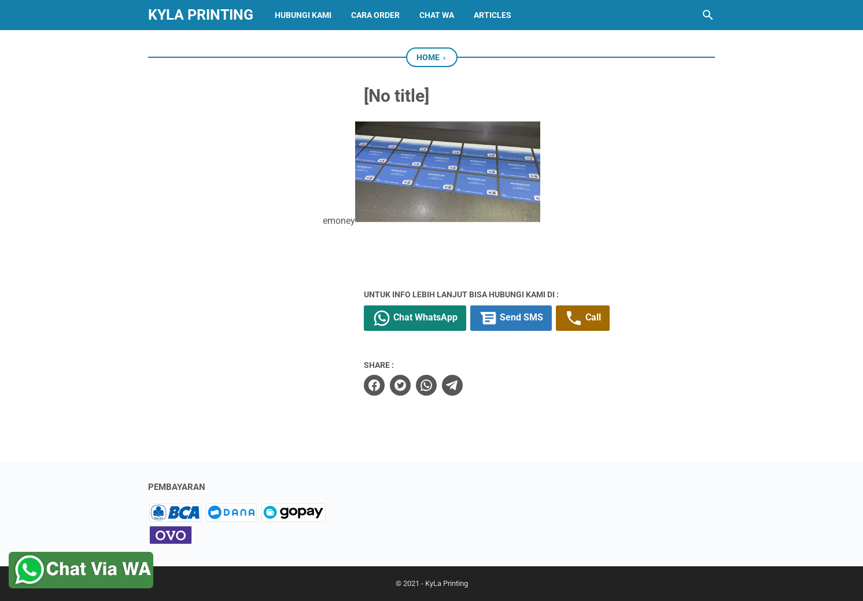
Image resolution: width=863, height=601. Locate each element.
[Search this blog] (708, 15)
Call (583, 318)
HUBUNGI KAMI (303, 15)
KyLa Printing (200, 14)
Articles (492, 15)
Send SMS (511, 318)
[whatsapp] (426, 385)
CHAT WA (436, 15)
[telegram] (452, 385)
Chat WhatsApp (415, 318)
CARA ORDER (375, 15)
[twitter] (400, 385)
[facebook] (374, 385)
